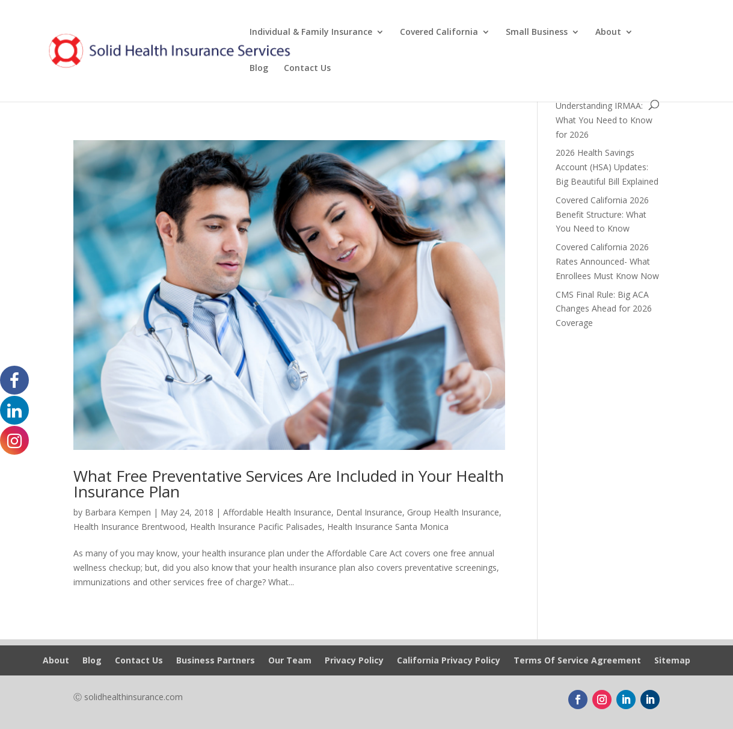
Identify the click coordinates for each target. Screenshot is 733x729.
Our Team (289, 661)
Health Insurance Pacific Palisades (256, 526)
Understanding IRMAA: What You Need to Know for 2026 (604, 120)
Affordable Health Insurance (277, 512)
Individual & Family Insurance (311, 32)
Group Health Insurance (453, 512)
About (608, 32)
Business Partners (215, 661)
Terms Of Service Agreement (577, 661)
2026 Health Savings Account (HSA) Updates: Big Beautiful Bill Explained (607, 167)
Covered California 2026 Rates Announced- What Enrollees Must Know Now (607, 261)
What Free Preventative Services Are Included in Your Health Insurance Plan (288, 483)
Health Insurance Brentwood (129, 526)
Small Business (537, 32)
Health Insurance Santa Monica (388, 526)
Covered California (439, 32)
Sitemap (672, 661)
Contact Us (307, 68)
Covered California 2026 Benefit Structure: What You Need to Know (602, 214)
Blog (259, 68)
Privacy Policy (354, 661)
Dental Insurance (369, 512)
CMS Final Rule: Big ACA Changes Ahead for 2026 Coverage (604, 309)
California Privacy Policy (448, 661)
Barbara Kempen (118, 512)
